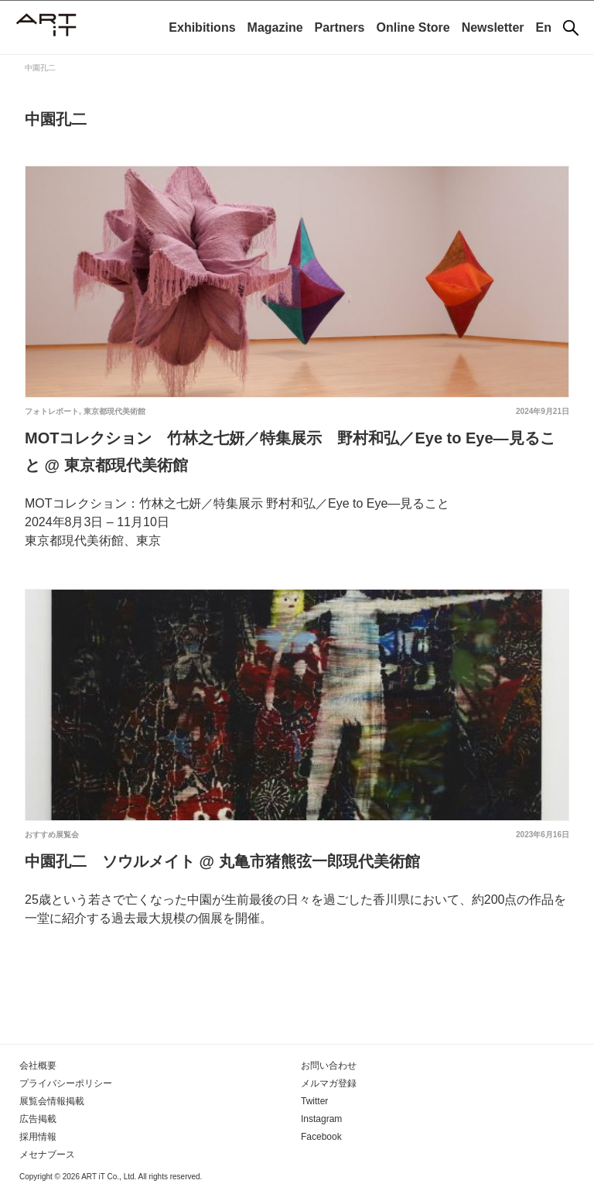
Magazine (275, 27)
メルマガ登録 (329, 1083)
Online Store (413, 27)
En (543, 27)
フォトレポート (52, 411)
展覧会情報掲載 (51, 1101)
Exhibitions (202, 27)
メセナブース (47, 1154)
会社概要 (37, 1065)
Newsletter (493, 27)
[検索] (571, 28)
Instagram (321, 1119)
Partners (340, 27)
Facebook (321, 1136)
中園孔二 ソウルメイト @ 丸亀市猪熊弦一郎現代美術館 (222, 861)
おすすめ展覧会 (52, 834)
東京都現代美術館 (114, 411)
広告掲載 (37, 1119)
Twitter (314, 1101)
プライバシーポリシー (65, 1083)
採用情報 (37, 1136)
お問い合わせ (329, 1065)
